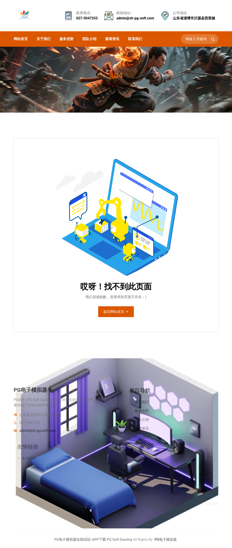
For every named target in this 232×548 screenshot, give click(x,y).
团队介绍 (89, 39)
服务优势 (66, 39)
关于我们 (44, 39)
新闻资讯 (112, 39)
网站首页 (21, 39)
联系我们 (135, 39)
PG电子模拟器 (166, 542)
